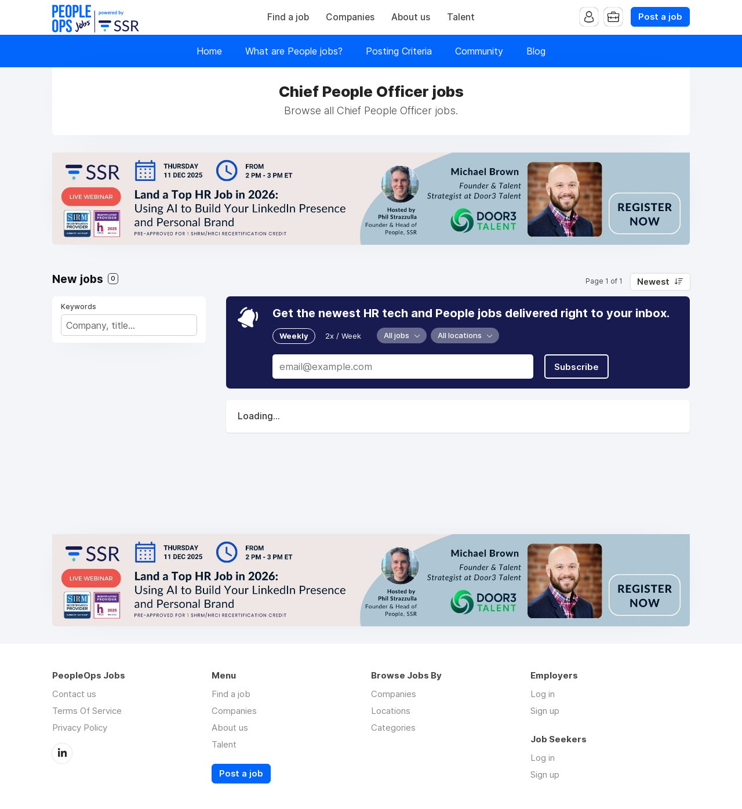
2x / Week (343, 335)
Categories (393, 727)
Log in (542, 693)
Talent (461, 17)
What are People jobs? (294, 51)
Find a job (288, 17)
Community (479, 51)
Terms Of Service (87, 710)
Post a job (660, 17)
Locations (390, 710)
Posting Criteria (399, 51)
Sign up (544, 710)
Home (209, 51)
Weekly (293, 335)
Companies (350, 17)
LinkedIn (62, 753)
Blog (535, 51)
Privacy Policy (79, 727)
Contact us (74, 693)
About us (410, 17)
